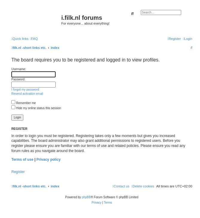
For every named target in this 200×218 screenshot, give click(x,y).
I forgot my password (25, 89)
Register (18, 172)
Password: (18, 79)
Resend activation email (27, 93)
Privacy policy (48, 159)
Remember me (23, 103)
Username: (18, 69)
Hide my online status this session (36, 108)
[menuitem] (34, 38)
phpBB (86, 197)
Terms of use (22, 159)
